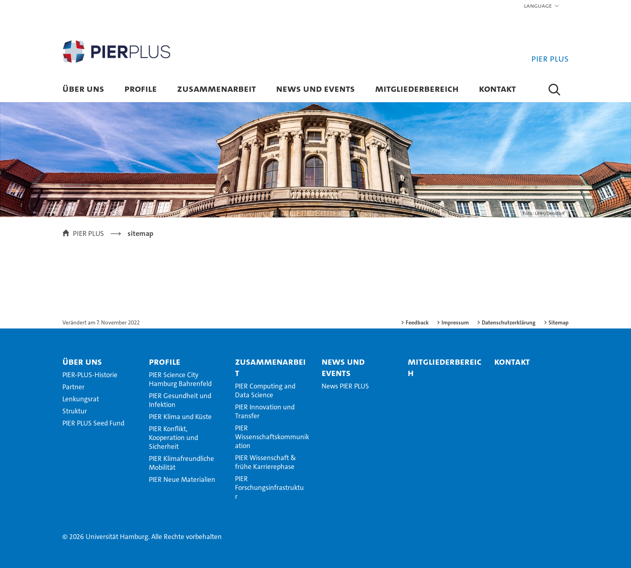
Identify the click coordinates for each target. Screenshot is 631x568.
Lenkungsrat (80, 399)
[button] (542, 6)
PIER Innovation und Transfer (265, 411)
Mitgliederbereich (417, 88)
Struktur (74, 411)
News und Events (315, 88)
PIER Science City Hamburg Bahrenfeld (180, 379)
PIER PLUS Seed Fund (93, 423)
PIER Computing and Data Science (265, 390)
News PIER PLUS (345, 386)
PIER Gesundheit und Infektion (180, 400)
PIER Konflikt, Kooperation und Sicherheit (173, 437)
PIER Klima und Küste (180, 416)
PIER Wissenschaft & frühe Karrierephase (265, 462)
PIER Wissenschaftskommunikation (272, 436)
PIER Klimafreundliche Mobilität (181, 463)
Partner (73, 386)
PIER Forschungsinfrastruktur (269, 487)
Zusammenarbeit (216, 88)
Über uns (83, 88)
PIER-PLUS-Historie (90, 374)
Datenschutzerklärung (509, 322)
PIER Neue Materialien (182, 479)
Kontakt (497, 88)
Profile (140, 88)
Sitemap (559, 322)
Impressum (455, 322)
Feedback (417, 322)
